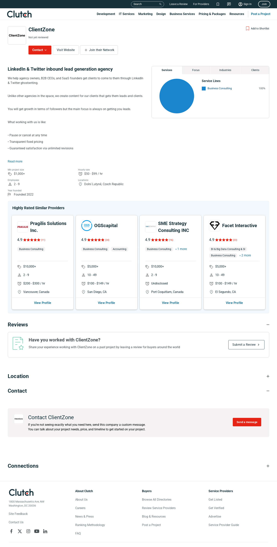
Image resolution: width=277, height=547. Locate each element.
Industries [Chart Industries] (225, 70)
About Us (81, 499)
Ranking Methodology (90, 525)
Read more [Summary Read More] (15, 161)
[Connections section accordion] (138, 466)
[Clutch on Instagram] (28, 531)
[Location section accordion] (138, 376)
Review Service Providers (159, 508)
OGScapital (106, 225)
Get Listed (215, 499)
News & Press (84, 516)
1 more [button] (182, 249)
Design (161, 14)
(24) (107, 240)
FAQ (78, 533)
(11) (43, 240)
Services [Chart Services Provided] (167, 70)
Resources (236, 14)
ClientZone (41, 29)
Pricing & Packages (212, 14)
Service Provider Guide (224, 525)
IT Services (126, 14)
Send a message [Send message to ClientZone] (247, 422)
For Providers (201, 4)
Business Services (182, 14)
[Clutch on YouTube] (36, 531)
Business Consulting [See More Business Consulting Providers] (220, 88)
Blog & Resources (154, 516)
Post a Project (260, 14)
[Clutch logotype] (21, 492)
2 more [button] (246, 255)
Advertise (215, 516)
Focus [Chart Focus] (195, 70)
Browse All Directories (156, 499)
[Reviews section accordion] (138, 324)
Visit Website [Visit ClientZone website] (66, 50)
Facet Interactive (239, 225)
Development (106, 14)
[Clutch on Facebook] (11, 531)
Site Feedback (18, 514)
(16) (171, 240)
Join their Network (101, 50)
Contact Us (16, 522)
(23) (235, 240)
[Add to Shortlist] (257, 28)
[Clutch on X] (20, 531)
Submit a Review (244, 344)
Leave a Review (178, 4)
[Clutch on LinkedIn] (45, 531)
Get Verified (216, 508)
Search (137, 4)
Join (264, 4)
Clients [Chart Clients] (255, 70)
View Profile (42, 303)
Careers (80, 508)
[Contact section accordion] (138, 391)
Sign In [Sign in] (248, 4)
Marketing (145, 14)
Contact (37, 50)
